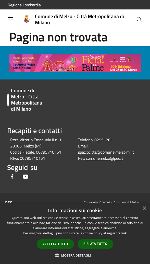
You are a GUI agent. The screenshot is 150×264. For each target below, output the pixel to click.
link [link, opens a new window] (124, 233)
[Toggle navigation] (10, 19)
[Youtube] (25, 176)
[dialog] (75, 233)
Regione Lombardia (24, 5)
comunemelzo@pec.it (104, 158)
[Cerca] (139, 20)
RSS (8, 203)
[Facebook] (12, 176)
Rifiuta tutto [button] (95, 244)
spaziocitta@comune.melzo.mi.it (106, 152)
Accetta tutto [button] (55, 244)
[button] (75, 255)
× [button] (144, 208)
